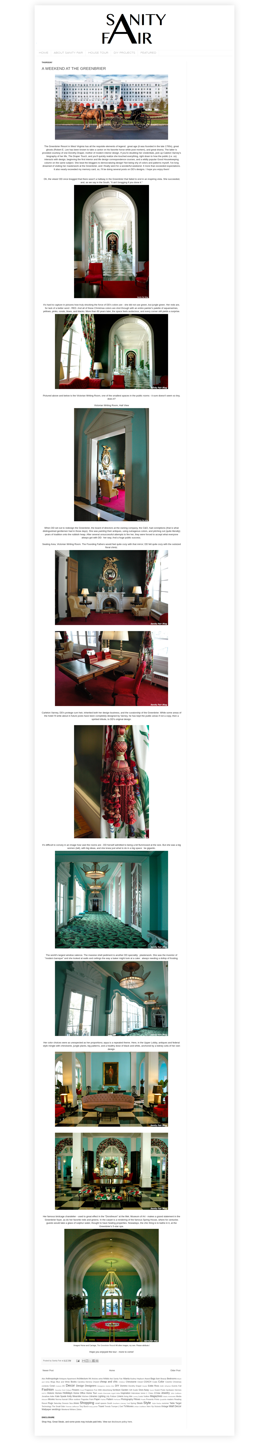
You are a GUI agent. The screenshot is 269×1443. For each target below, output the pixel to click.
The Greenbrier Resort (106, 1345)
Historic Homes (54, 1393)
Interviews (135, 1393)
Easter (144, 1386)
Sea (71, 1403)
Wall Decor (175, 1406)
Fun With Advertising (103, 1390)
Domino (123, 1386)
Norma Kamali (61, 1399)
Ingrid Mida (115, 1393)
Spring (133, 1403)
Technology (46, 1406)
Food (82, 1390)
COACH (147, 1382)
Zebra (78, 1409)
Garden (124, 1390)
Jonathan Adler (48, 1396)
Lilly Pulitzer (111, 1396)
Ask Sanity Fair (116, 1379)
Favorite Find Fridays (63, 1390)
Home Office (79, 1393)
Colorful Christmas (173, 1382)
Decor (70, 1385)
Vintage (164, 1406)
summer (165, 1403)
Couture (58, 1386)
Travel (101, 1406)
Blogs (53, 1382)
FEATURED (148, 53)
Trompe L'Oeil (117, 1406)
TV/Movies (129, 1406)
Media (178, 1396)
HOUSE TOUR (98, 53)
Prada (143, 1399)
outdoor (77, 1399)
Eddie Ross (153, 1386)
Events (174, 1386)
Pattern (109, 1399)
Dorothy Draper (135, 1386)
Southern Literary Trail (121, 1403)
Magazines (156, 1396)
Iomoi (143, 1393)
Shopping (87, 1403)
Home (112, 1370)
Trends (107, 1406)
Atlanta (126, 1378)
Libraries (93, 1396)
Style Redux (156, 1403)
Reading (177, 1399)
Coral (52, 1386)
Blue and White (63, 1382)
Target (178, 1403)
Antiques (63, 1379)
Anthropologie (52, 1378)
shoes (76, 1403)
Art (89, 1378)
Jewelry (165, 1393)
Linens (120, 1396)
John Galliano (176, 1393)
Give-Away (144, 1390)
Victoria (157, 1406)
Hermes (178, 1390)
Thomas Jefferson (72, 1406)
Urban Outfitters (140, 1406)
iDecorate (106, 1393)
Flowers (75, 1390)
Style (147, 1403)
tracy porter (93, 1406)
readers (170, 1399)
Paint (91, 1399)
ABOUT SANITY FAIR (68, 53)
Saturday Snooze (61, 1403)
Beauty (163, 1379)
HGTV (44, 1393)
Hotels (100, 1393)
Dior (112, 1386)
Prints (156, 1399)
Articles (95, 1379)
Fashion (48, 1389)
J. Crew (149, 1393)
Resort (44, 1403)
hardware (170, 1390)
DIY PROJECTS (124, 53)
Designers (90, 1385)
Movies (51, 1399)
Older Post (175, 1370)
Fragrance (89, 1390)
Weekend (65, 1409)
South (109, 1403)
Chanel (96, 1382)
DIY (117, 1385)
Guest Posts (160, 1390)
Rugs (50, 1403)
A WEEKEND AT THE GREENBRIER (74, 68)
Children (122, 1382)
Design (80, 1385)
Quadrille (163, 1399)
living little (128, 1396)
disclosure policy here (121, 1422)
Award (147, 1379)
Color (161, 1381)
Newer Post (48, 1370)
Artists (106, 1378)
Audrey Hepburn (137, 1379)
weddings (56, 1409)
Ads (43, 1379)
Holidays (67, 1393)
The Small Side (58, 1406)
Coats (154, 1382)
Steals (140, 1403)
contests (45, 1386)
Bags (153, 1378)
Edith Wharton (165, 1386)
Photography (127, 1399)
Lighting (102, 1396)
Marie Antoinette (169, 1396)
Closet (140, 1382)
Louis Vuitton (144, 1396)
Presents (150, 1399)
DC (63, 1386)
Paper (97, 1399)
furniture (117, 1390)
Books (74, 1382)
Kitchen (85, 1396)
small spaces (100, 1403)
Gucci (152, 1390)
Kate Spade (60, 1396)
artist (100, 1379)
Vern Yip (150, 1406)
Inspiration (125, 1393)
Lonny (135, 1396)
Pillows (137, 1399)
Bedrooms (172, 1378)
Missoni (45, 1399)
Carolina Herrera (85, 1382)
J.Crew (157, 1393)
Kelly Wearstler (74, 1396)
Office (70, 1399)
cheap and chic (109, 1381)
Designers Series (103, 1386)
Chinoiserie (131, 1382)
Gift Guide (133, 1390)
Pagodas (85, 1399)
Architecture (82, 1378)
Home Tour (91, 1393)
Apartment (71, 1379)
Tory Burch (84, 1406)
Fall (179, 1386)
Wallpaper (46, 1409)
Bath (158, 1379)
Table (172, 1403)
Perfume (117, 1399)
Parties (103, 1399)
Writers (73, 1409)
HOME (43, 53)
